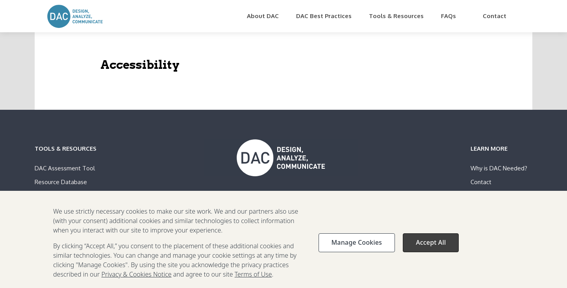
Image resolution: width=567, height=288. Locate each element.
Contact (494, 16)
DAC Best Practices (324, 16)
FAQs (448, 16)
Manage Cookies (357, 246)
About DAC (263, 16)
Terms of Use (253, 278)
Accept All (431, 246)
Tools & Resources (396, 16)
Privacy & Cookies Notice (137, 278)
